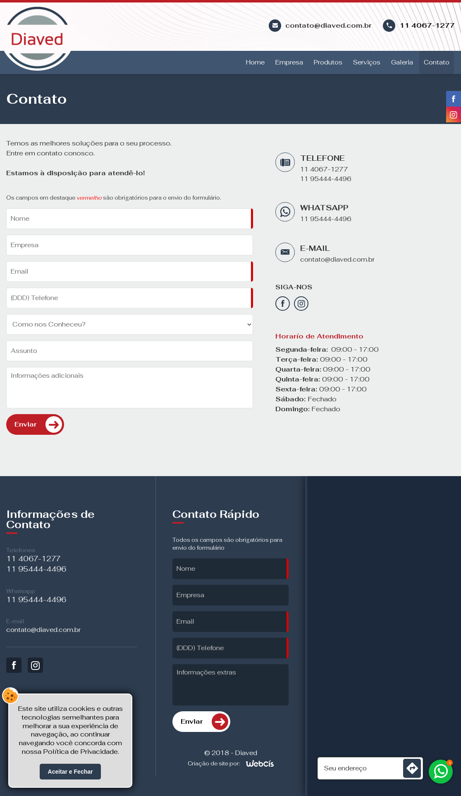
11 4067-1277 (427, 25)
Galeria (402, 62)
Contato (436, 62)
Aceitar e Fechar (70, 771)
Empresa (289, 62)
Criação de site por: (214, 763)
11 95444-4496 (325, 179)
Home (255, 62)
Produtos (328, 62)
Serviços (366, 62)
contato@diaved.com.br (337, 259)
